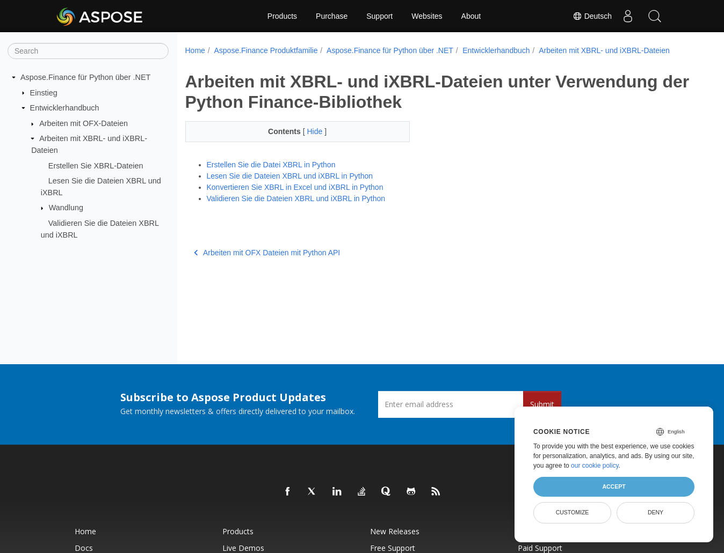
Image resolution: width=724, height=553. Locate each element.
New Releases (394, 531)
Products (282, 16)
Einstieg (43, 92)
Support (379, 16)
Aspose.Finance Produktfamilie (265, 50)
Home (195, 50)
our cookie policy (595, 465)
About (471, 16)
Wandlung (66, 207)
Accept (613, 486)
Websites (426, 16)
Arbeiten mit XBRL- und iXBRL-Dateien (604, 50)
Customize (572, 512)
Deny (655, 512)
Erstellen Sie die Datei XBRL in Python (271, 164)
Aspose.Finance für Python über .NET (85, 77)
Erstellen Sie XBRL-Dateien (95, 165)
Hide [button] (308, 131)
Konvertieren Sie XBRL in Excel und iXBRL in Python (295, 187)
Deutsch (592, 16)
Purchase (331, 16)
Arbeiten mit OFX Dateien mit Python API (267, 252)
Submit (542, 404)
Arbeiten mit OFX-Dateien (83, 123)
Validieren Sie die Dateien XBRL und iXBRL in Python (296, 198)
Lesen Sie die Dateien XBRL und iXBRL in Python (290, 176)
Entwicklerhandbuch (64, 108)
